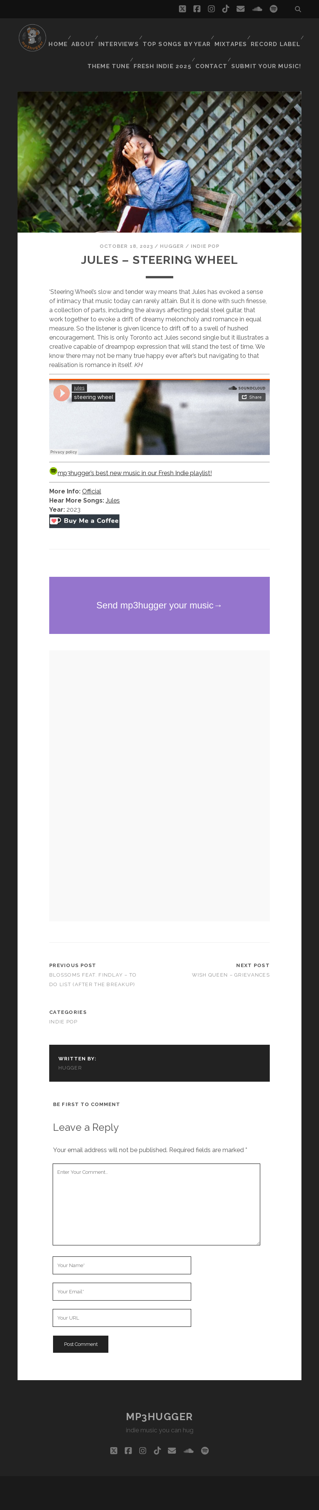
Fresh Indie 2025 (235, 42)
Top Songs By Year (231, 32)
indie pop (205, 227)
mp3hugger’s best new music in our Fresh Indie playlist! (130, 454)
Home (110, 32)
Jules (113, 481)
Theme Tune (182, 42)
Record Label (133, 42)
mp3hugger (159, 1397)
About (137, 32)
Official (91, 472)
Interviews (175, 32)
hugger (172, 227)
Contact (283, 42)
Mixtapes (284, 32)
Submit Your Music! (270, 51)
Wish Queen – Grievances (231, 956)
